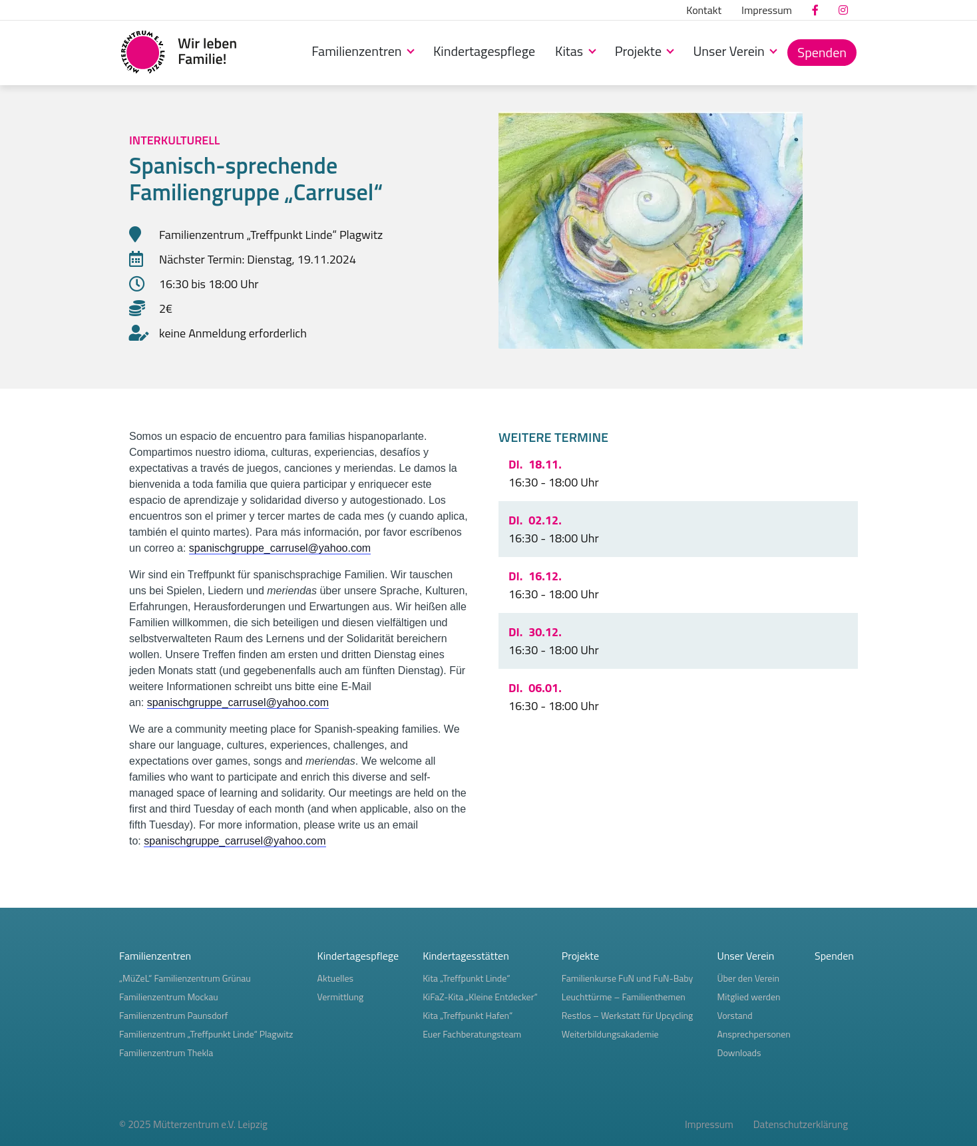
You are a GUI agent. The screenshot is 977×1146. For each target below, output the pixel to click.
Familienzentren (358, 51)
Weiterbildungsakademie (610, 1034)
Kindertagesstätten (466, 956)
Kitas (570, 51)
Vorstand (734, 1015)
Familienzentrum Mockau (168, 997)
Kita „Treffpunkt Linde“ (466, 978)
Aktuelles (335, 978)
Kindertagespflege (484, 51)
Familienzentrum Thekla (166, 1052)
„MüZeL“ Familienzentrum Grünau (185, 978)
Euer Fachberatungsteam (472, 1034)
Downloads (739, 1052)
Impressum (766, 10)
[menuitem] (703, 10)
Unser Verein (730, 51)
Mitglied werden (748, 997)
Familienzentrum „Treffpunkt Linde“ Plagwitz (206, 1034)
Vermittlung (340, 997)
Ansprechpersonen (753, 1034)
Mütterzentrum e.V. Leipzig (210, 1124)
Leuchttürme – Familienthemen (623, 997)
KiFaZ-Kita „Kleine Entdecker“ (480, 997)
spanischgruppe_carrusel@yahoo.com (280, 548)
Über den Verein (748, 978)
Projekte (640, 51)
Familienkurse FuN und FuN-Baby (627, 978)
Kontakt (703, 10)
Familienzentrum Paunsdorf (173, 1015)
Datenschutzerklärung (800, 1124)
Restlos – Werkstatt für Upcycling (627, 1015)
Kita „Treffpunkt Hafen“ (467, 1015)
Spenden (822, 52)
